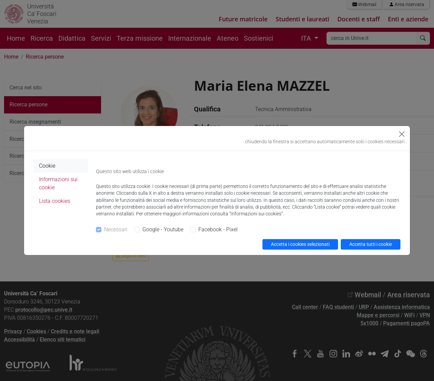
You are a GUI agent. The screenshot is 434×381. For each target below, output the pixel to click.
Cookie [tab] (47, 166)
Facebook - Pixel (218, 229)
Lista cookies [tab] (54, 201)
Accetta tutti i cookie (370, 244)
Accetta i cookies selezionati (300, 244)
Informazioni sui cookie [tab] (58, 183)
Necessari (115, 229)
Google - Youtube (162, 229)
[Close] (401, 134)
